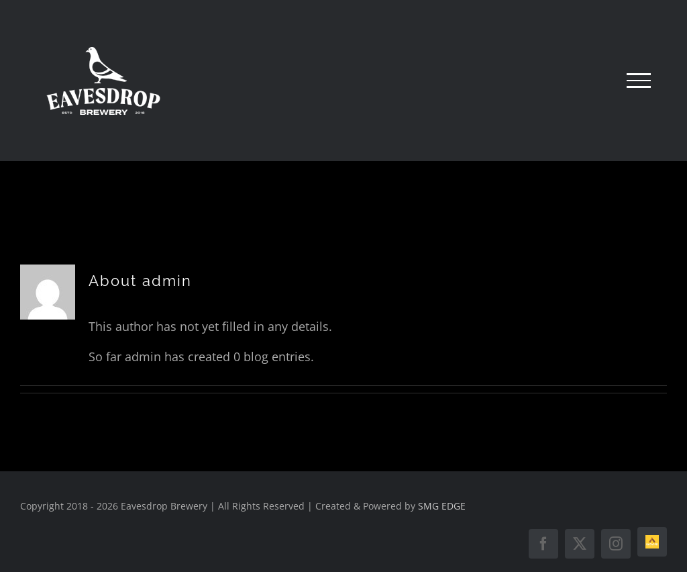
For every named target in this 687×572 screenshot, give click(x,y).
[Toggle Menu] (638, 80)
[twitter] (579, 544)
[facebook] (543, 544)
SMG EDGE (442, 505)
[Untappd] (652, 542)
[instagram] (616, 544)
